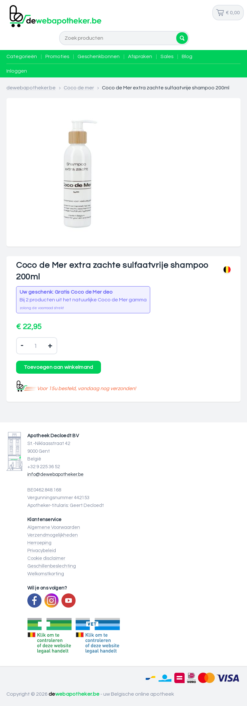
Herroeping (39, 542)
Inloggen (16, 71)
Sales (166, 56)
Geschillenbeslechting (51, 566)
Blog (187, 56)
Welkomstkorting (45, 573)
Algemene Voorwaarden (53, 527)
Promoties (57, 56)
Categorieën (21, 56)
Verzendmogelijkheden (52, 535)
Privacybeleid (41, 550)
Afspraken (140, 56)
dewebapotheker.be (31, 87)
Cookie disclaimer (46, 558)
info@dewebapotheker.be (55, 474)
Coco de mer (79, 87)
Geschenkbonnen (99, 56)
